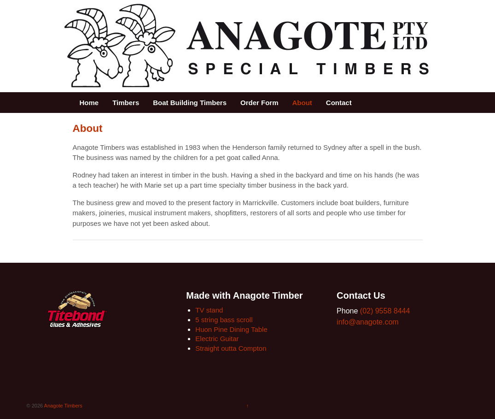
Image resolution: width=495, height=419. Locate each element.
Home (89, 102)
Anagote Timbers (62, 405)
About (302, 102)
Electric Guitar (217, 338)
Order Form (259, 102)
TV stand (209, 310)
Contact (339, 102)
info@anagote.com (368, 322)
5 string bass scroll (223, 320)
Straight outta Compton (230, 348)
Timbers (125, 102)
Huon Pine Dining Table (231, 329)
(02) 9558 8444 (385, 311)
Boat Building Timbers (190, 102)
